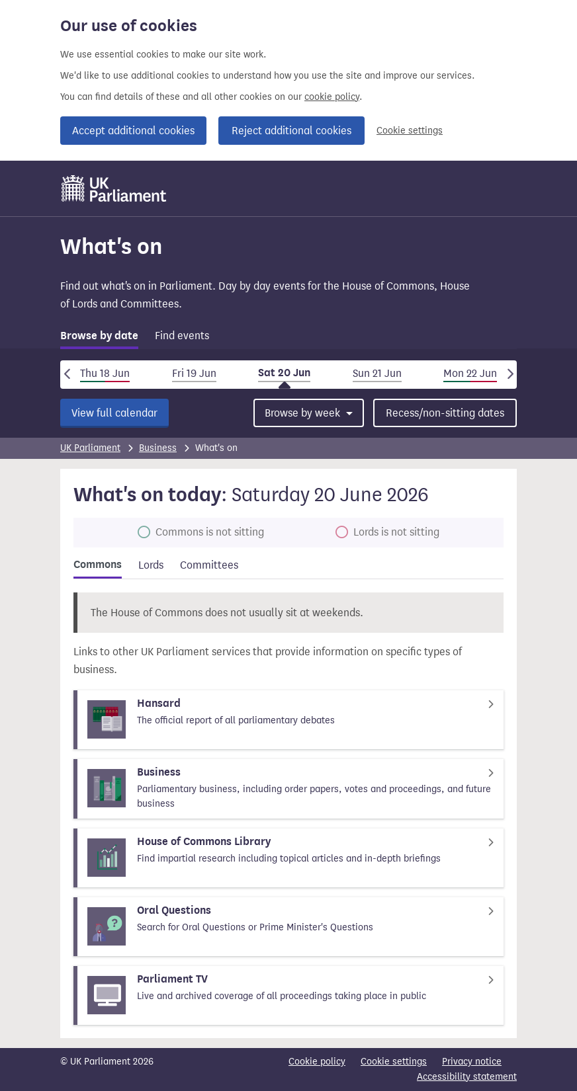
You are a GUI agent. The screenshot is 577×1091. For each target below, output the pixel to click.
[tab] (99, 338)
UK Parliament (90, 448)
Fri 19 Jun (194, 373)
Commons (97, 564)
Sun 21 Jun (377, 373)
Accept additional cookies (133, 130)
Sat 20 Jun (284, 373)
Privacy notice (472, 1061)
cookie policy (331, 96)
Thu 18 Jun (105, 373)
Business (158, 448)
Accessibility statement (467, 1076)
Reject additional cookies (291, 130)
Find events (182, 335)
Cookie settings (410, 130)
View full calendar (114, 413)
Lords (150, 565)
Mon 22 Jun (470, 373)
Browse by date (99, 336)
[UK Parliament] (114, 188)
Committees (209, 565)
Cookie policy (316, 1061)
